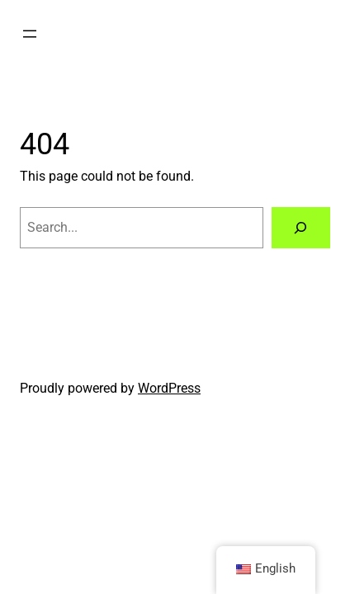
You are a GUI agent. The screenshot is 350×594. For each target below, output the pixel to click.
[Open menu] (30, 34)
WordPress (169, 388)
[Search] (301, 227)
